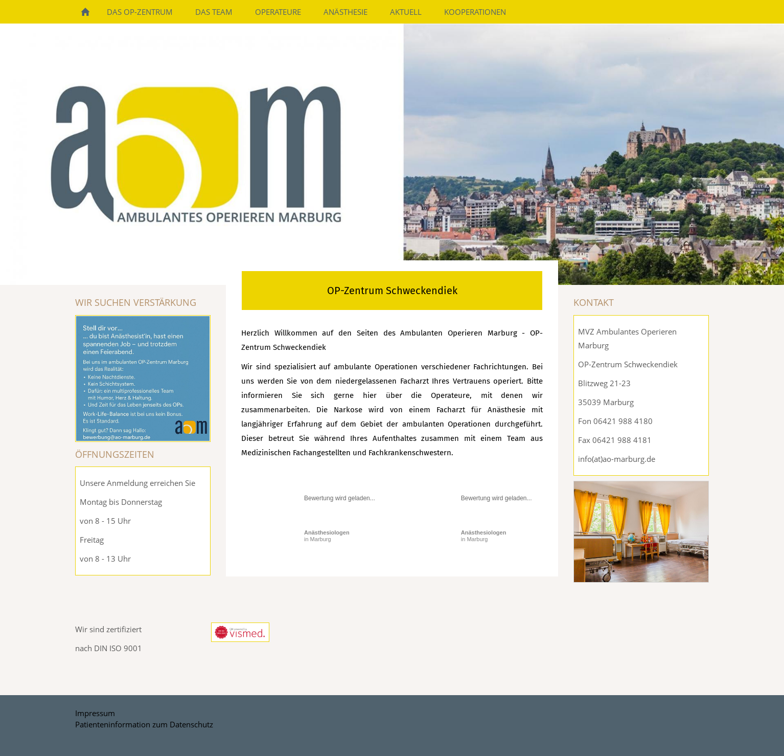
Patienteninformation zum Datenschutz (144, 724)
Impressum (95, 713)
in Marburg (327, 535)
